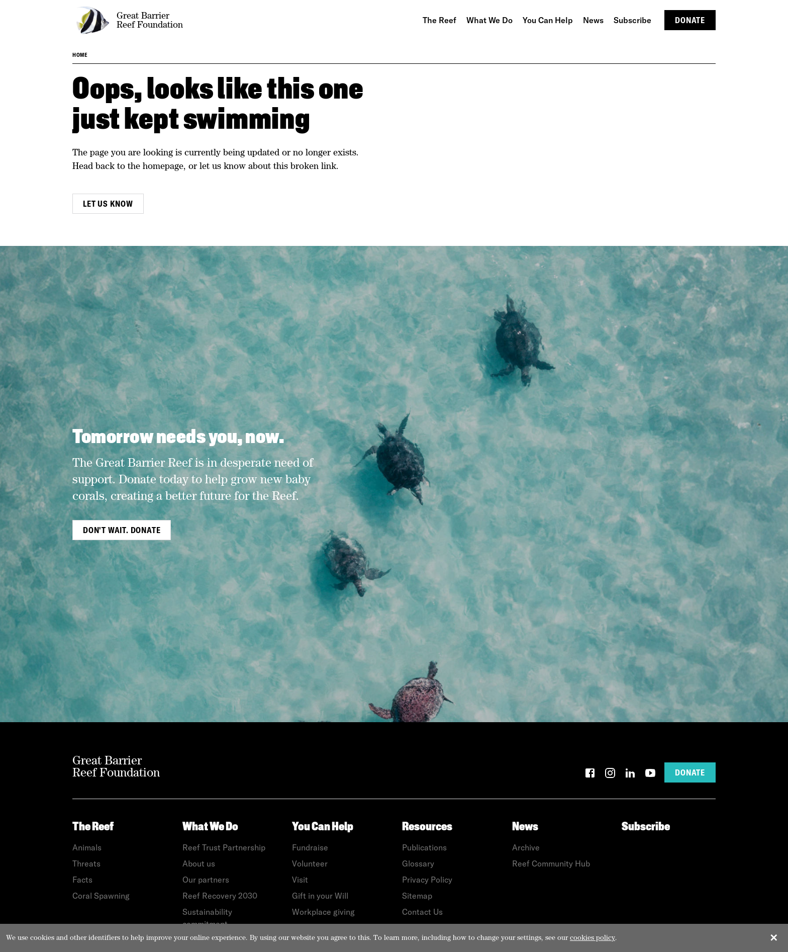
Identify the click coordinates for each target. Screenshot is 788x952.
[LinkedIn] (630, 775)
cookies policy (592, 937)
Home (79, 54)
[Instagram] (610, 775)
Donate (690, 20)
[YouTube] (650, 775)
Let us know (108, 204)
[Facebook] (590, 775)
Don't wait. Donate (121, 530)
